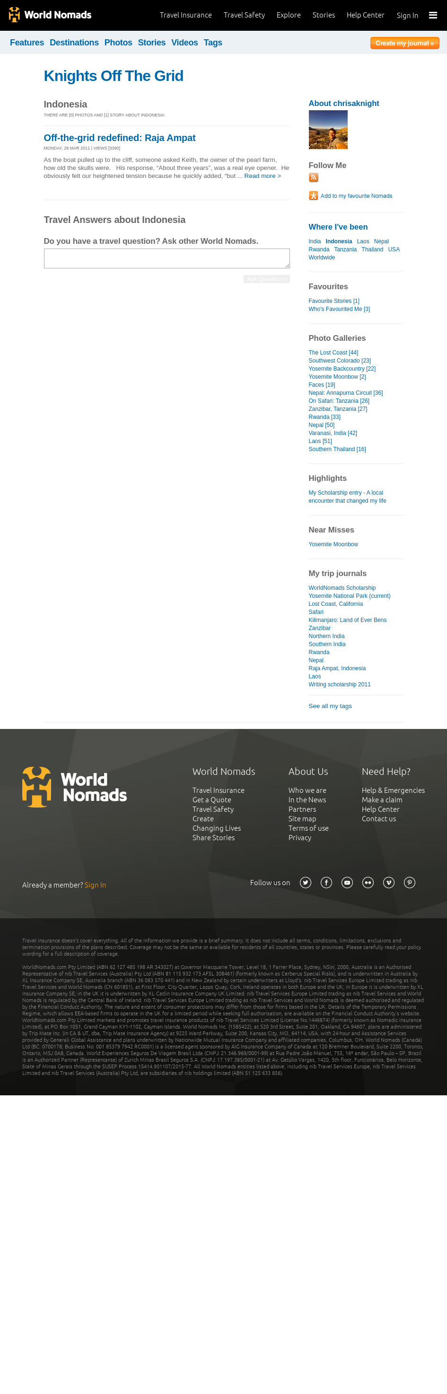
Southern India (327, 644)
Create (203, 819)
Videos (184, 42)
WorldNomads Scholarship (342, 588)
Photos (118, 42)
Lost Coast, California (336, 604)
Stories (324, 15)
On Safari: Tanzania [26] (339, 401)
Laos (363, 241)
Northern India (327, 636)
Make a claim (382, 800)
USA (393, 249)
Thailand (372, 249)
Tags (213, 42)
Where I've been (338, 226)
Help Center (366, 15)
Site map (302, 819)
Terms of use (309, 828)
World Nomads (49, 15)
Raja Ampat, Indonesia (337, 668)
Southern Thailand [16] (337, 449)
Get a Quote (212, 800)
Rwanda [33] (325, 417)
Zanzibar (320, 628)
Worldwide (322, 257)
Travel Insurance (186, 15)
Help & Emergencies (393, 790)
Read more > (263, 175)
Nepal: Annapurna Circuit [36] (346, 393)
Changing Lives (217, 828)
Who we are (307, 790)
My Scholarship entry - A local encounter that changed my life (347, 496)
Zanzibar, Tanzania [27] (338, 409)
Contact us (379, 819)
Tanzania (345, 249)
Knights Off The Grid (114, 75)
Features (27, 42)
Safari (316, 612)
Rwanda (319, 249)
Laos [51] (320, 441)
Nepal (381, 241)
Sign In (408, 15)
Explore (289, 15)
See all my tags (330, 706)
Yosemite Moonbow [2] (337, 376)
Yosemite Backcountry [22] (342, 368)
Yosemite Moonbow (333, 544)
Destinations (74, 42)
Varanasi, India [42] (333, 433)
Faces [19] (322, 385)
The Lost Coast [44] (334, 352)
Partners (302, 809)
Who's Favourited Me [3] (339, 309)
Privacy (300, 838)
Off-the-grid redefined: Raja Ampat (120, 138)
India (315, 241)
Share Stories (214, 838)
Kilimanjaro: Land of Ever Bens (348, 620)
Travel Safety (244, 15)
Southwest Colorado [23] (340, 360)
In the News (307, 800)
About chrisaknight (344, 103)
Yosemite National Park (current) (350, 596)
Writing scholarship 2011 (340, 684)
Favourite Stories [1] (334, 301)
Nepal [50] (322, 425)
